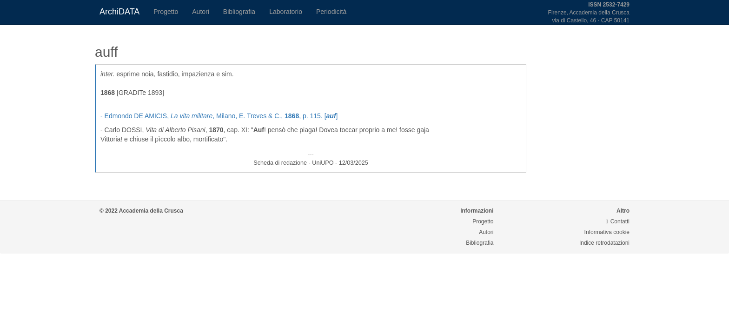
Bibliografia (239, 11)
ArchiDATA (119, 11)
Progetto (165, 11)
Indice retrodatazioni (604, 243)
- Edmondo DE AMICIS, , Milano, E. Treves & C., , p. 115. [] (219, 116)
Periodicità (331, 11)
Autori (200, 11)
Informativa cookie (607, 232)
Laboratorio (285, 11)
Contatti (618, 221)
